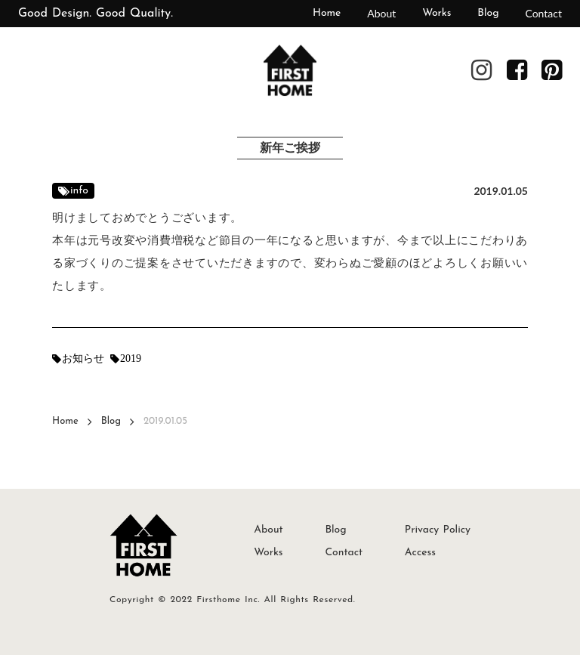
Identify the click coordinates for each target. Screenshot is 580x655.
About (381, 13)
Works (436, 13)
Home (327, 13)
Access (420, 552)
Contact (543, 13)
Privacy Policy (437, 530)
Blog (487, 13)
